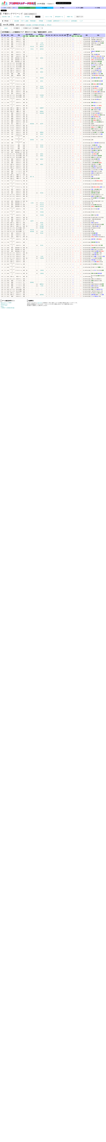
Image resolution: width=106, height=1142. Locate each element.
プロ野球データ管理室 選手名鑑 (7, 307)
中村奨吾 (42, 95)
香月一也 (32, 176)
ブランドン (41, 136)
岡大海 (32, 49)
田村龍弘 (32, 282)
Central (28, 7)
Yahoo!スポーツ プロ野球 (6, 302)
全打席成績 (35, 25)
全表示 (6, 28)
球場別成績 (33, 21)
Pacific (45, 7)
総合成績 (16, 21)
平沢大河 (42, 44)
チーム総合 (80, 7)
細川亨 (41, 123)
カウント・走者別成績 (71, 21)
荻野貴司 (42, 49)
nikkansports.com (4, 304)
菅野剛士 (42, 111)
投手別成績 (41, 25)
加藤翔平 (42, 108)
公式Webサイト (32, 14)
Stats (63, 7)
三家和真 (42, 258)
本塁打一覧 (69, 16)
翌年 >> (14, 7)
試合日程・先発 (6, 16)
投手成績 (27, 16)
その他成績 (49, 21)
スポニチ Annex (4, 305)
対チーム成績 (24, 21)
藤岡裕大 (42, 46)
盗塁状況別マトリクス (59, 21)
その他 (98, 7)
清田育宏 (42, 77)
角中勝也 (42, 226)
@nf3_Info (40, 302)
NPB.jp (2, 306)
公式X (26, 14)
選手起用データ (59, 16)
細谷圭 (41, 58)
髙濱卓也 (42, 88)
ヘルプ (81, 21)
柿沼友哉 (42, 113)
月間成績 (41, 21)
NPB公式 (49, 25)
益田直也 (42, 294)
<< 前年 (4, 7)
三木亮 (41, 43)
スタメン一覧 (48, 16)
